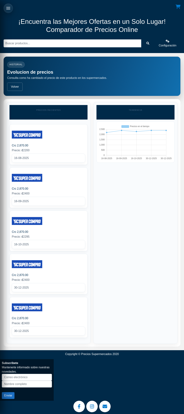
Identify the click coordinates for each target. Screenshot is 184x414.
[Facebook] (79, 406)
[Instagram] (92, 406)
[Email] (105, 406)
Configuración (167, 43)
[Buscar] (72, 43)
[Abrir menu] (8, 8)
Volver (15, 86)
